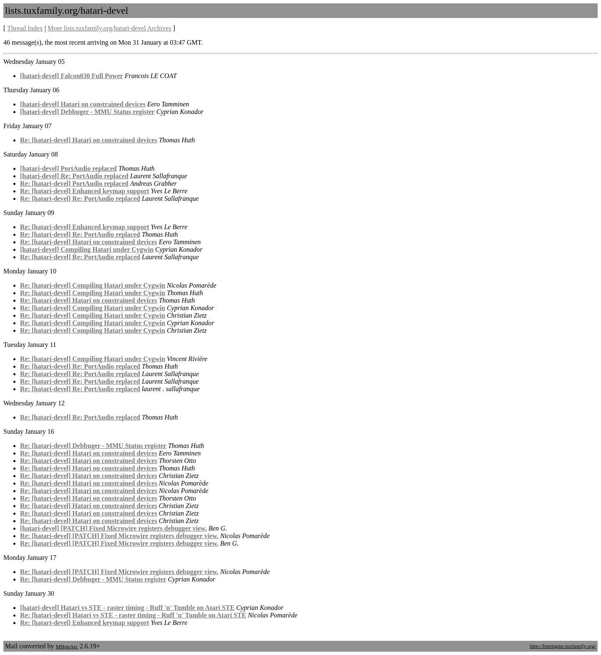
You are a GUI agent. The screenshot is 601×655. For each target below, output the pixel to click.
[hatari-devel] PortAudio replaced (68, 168)
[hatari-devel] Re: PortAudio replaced (74, 176)
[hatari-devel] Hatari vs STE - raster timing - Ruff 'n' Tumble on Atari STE (127, 607)
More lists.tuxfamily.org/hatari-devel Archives (109, 28)
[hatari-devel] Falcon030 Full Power (71, 75)
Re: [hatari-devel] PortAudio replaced (74, 183)
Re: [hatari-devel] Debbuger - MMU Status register (93, 445)
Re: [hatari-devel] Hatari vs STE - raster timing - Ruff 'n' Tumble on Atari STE (133, 615)
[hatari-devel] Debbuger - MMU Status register (87, 111)
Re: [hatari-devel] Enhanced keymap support (84, 191)
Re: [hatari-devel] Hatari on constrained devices (88, 140)
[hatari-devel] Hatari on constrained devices (82, 104)
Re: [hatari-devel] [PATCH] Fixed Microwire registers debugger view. (119, 535)
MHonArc (67, 646)
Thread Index (25, 28)
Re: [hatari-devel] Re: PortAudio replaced (80, 198)
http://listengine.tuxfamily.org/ (563, 646)
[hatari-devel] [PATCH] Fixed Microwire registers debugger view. (113, 528)
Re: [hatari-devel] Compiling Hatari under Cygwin (92, 285)
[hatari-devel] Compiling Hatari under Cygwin (87, 249)
